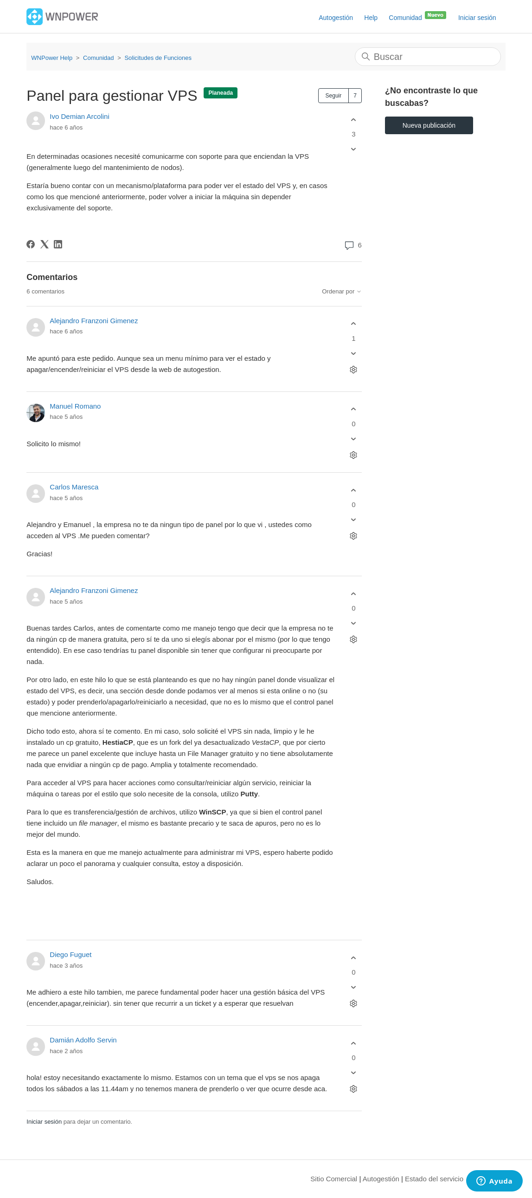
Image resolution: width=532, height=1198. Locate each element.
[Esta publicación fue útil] (354, 119)
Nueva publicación (429, 125)
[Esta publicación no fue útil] (354, 149)
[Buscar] (428, 56)
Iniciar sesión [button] (477, 17)
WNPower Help (51, 57)
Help (371, 17)
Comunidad (418, 15)
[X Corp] (44, 244)
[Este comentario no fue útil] (354, 353)
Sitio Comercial (333, 1179)
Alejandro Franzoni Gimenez (94, 321)
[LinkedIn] (58, 244)
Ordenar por (342, 291)
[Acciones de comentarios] (354, 369)
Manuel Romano (75, 406)
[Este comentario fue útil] (354, 324)
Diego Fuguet (70, 954)
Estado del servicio (434, 1179)
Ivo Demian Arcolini (79, 116)
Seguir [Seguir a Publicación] (334, 95)
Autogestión (336, 17)
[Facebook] (30, 244)
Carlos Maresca (74, 487)
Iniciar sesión (44, 1121)
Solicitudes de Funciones (158, 57)
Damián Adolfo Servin (83, 1040)
